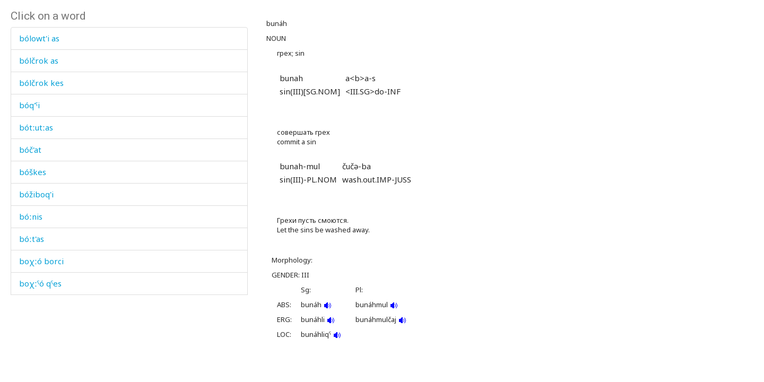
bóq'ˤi (29, 105)
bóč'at (30, 149)
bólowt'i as (39, 38)
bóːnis (30, 216)
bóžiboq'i (36, 194)
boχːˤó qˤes (40, 283)
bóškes (32, 172)
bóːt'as (31, 238)
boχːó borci (41, 261)
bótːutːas (36, 127)
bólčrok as (38, 60)
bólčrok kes (41, 82)
